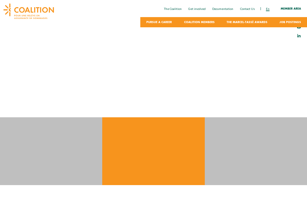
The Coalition (173, 8)
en (268, 8)
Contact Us (247, 8)
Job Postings (290, 22)
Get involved (197, 8)
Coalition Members (199, 22)
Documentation (222, 8)
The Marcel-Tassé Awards (247, 22)
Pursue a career (159, 22)
